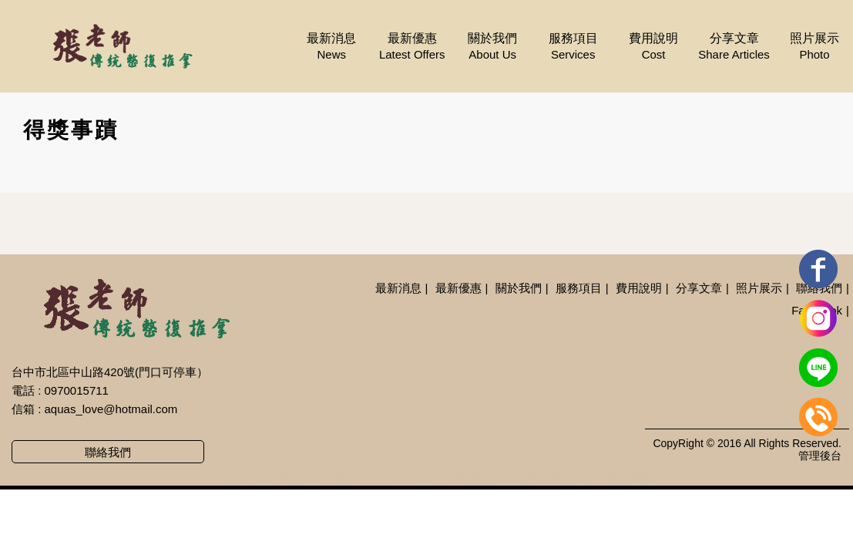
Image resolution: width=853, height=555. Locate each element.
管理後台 (819, 455)
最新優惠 (412, 47)
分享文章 (734, 47)
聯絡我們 (108, 452)
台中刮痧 (392, 477)
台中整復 (280, 477)
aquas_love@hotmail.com (111, 408)
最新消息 (331, 47)
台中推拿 (224, 477)
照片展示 (814, 47)
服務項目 (573, 47)
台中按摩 (336, 477)
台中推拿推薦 (538, 477)
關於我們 (492, 47)
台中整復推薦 (617, 477)
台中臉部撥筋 (459, 477)
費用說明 (653, 47)
